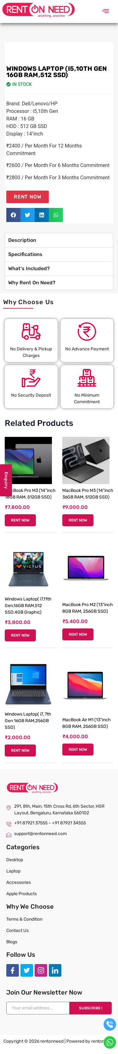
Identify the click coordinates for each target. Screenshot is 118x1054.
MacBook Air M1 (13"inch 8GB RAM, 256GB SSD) (86, 723)
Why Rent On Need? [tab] (31, 283)
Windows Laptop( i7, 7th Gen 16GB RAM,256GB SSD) (28, 720)
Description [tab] (22, 240)
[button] (105, 11)
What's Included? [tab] (29, 268)
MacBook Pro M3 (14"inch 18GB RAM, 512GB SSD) (30, 494)
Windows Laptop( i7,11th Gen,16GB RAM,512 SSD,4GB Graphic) (28, 605)
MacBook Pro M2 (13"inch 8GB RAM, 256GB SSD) (87, 608)
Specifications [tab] (25, 254)
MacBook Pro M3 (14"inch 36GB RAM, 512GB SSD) (87, 494)
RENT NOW (20, 520)
